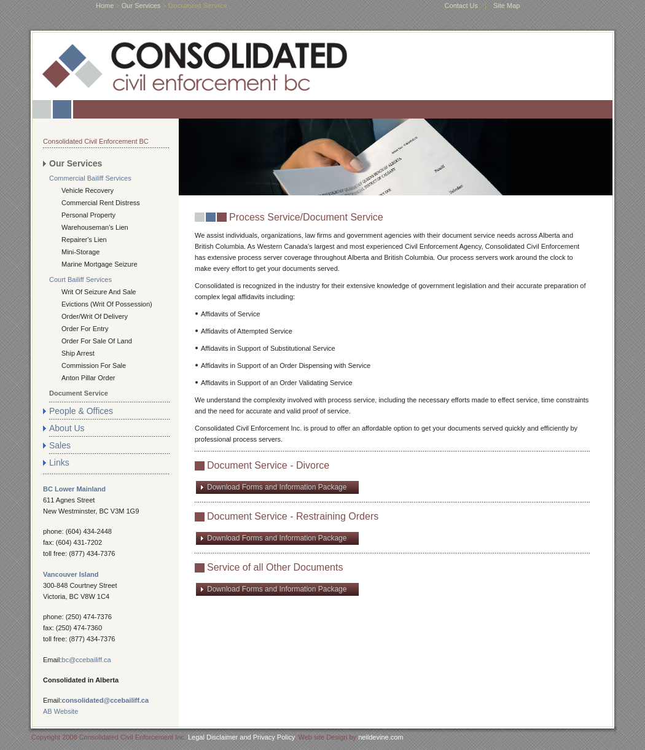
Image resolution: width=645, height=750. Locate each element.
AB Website (60, 711)
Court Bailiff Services (80, 279)
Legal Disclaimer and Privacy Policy (241, 737)
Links (59, 462)
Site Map (506, 5)
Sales (60, 445)
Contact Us (461, 5)
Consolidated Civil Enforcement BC (96, 141)
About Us (67, 428)
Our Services (141, 5)
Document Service (78, 393)
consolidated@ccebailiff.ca (105, 700)
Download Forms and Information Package (276, 487)
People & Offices (81, 411)
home (105, 5)
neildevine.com (380, 737)
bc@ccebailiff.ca (86, 659)
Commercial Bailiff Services (90, 178)
